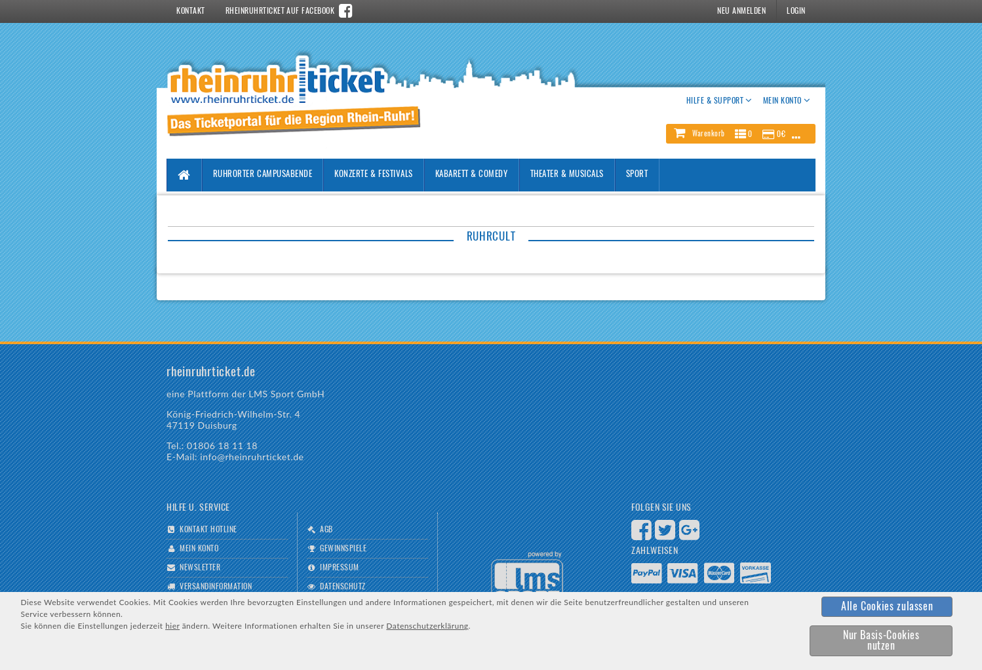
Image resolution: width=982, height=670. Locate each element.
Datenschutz (342, 587)
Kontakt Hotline (208, 530)
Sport (637, 174)
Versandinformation (216, 587)
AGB (326, 530)
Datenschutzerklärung (427, 626)
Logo (527, 577)
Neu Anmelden (741, 11)
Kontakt (190, 11)
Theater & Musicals (567, 174)
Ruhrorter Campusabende (262, 174)
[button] (740, 134)
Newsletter (200, 568)
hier (172, 626)
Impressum (339, 568)
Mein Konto (199, 549)
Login (796, 11)
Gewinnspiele (343, 549)
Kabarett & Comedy (471, 174)
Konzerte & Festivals (373, 174)
